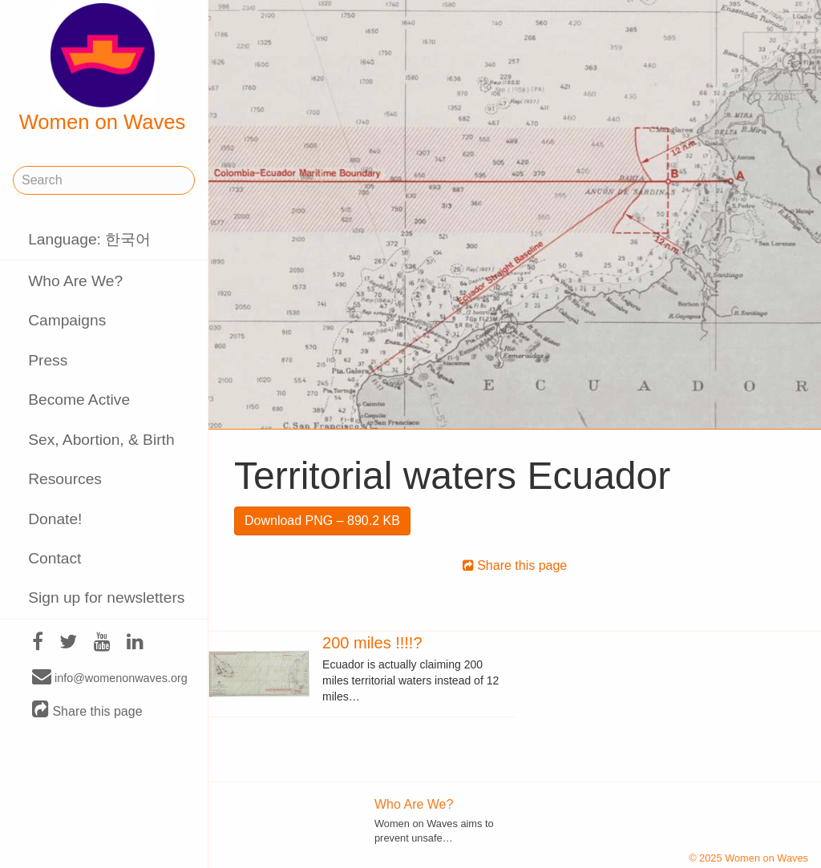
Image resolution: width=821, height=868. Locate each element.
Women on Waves (102, 68)
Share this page (87, 710)
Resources (65, 478)
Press (47, 360)
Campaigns (67, 320)
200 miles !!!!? (372, 643)
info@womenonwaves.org (110, 677)
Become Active (79, 399)
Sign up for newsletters (106, 597)
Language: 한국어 (89, 239)
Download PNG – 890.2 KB (322, 520)
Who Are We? (75, 281)
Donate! (55, 519)
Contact (54, 558)
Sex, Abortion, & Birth (101, 439)
